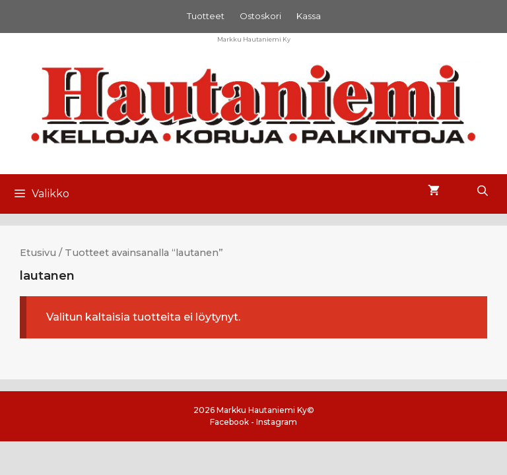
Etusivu (38, 253)
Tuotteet (205, 16)
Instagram (276, 422)
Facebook (229, 422)
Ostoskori (260, 16)
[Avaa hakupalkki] (482, 191)
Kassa (308, 16)
